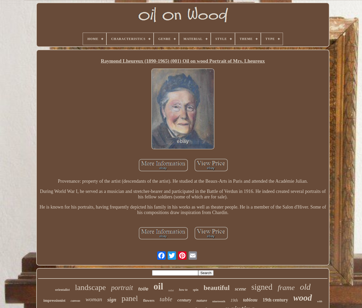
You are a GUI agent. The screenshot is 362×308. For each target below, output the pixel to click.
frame (286, 287)
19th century (275, 300)
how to (183, 290)
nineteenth (218, 301)
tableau (250, 300)
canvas (75, 301)
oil (158, 286)
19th (234, 300)
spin (195, 290)
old (305, 287)
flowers (149, 301)
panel (130, 298)
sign (111, 300)
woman (94, 299)
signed (262, 287)
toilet (171, 290)
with (319, 301)
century (184, 300)
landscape (90, 287)
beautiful (217, 288)
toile (143, 289)
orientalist (62, 290)
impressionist (54, 300)
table (166, 299)
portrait (122, 288)
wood (302, 298)
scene (240, 289)
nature (201, 300)
